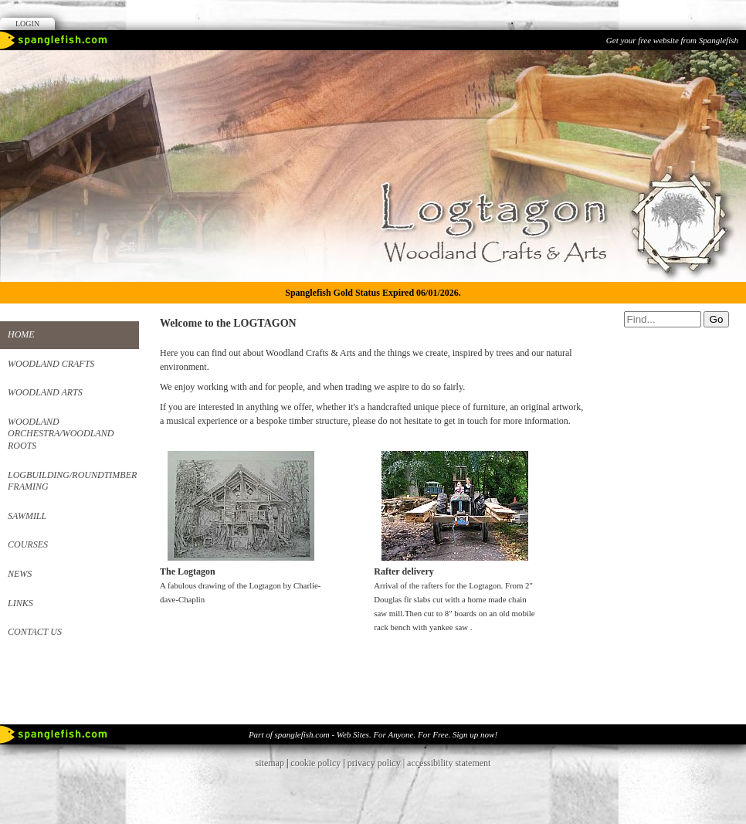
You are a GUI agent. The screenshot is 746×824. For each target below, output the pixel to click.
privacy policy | (377, 763)
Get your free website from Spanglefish (672, 40)
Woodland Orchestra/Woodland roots (61, 433)
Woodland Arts (45, 392)
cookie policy (315, 763)
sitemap (270, 763)
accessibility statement (448, 763)
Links (20, 603)
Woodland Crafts (51, 363)
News (20, 573)
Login (27, 23)
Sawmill (27, 515)
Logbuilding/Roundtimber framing (72, 481)
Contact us (35, 631)
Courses (28, 544)
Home (21, 334)
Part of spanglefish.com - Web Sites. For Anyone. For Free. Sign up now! (373, 734)
